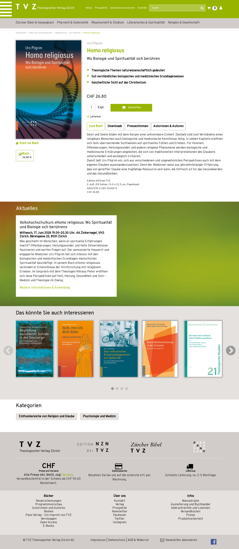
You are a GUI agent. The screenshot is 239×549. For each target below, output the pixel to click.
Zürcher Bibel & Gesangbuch (34, 23)
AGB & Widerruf (138, 540)
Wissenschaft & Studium (107, 23)
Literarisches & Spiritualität (146, 23)
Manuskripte (190, 501)
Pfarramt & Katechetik (72, 23)
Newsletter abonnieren (178, 540)
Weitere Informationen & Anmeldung (45, 288)
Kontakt (142, 8)
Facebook (119, 515)
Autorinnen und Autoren (48, 508)
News (89, 8)
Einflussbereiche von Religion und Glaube (46, 416)
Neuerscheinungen (48, 501)
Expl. (101, 107)
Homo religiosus (91, 32)
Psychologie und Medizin (99, 416)
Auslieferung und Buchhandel (190, 504)
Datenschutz (116, 540)
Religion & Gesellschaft (183, 23)
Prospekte (101, 8)
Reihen (48, 511)
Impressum (98, 540)
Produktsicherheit (190, 519)
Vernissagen (49, 519)
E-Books (48, 526)
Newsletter (119, 511)
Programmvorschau (48, 504)
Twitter (119, 519)
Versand (67, 475)
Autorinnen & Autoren (122, 8)
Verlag (119, 504)
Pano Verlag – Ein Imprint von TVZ (49, 515)
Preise (190, 515)
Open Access (48, 522)
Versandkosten (190, 511)
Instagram (119, 522)
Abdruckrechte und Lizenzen (190, 508)
